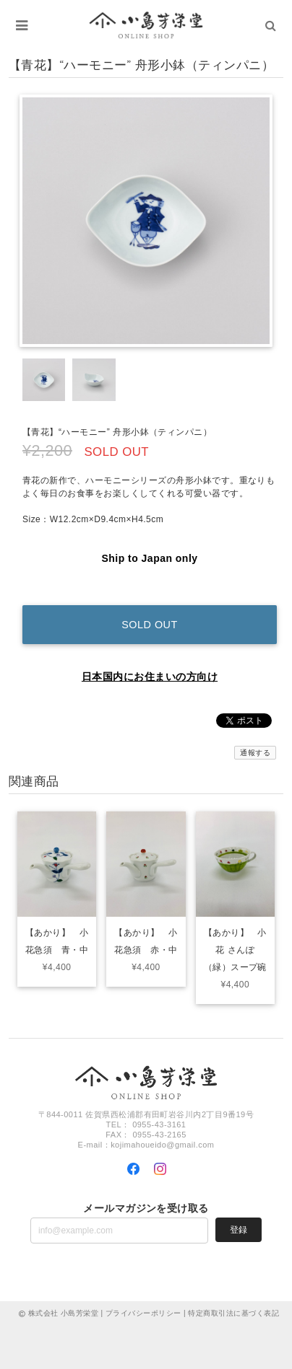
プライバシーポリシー (143, 1313)
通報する (255, 753)
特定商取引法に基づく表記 (233, 1313)
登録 (238, 1230)
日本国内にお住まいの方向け (150, 676)
